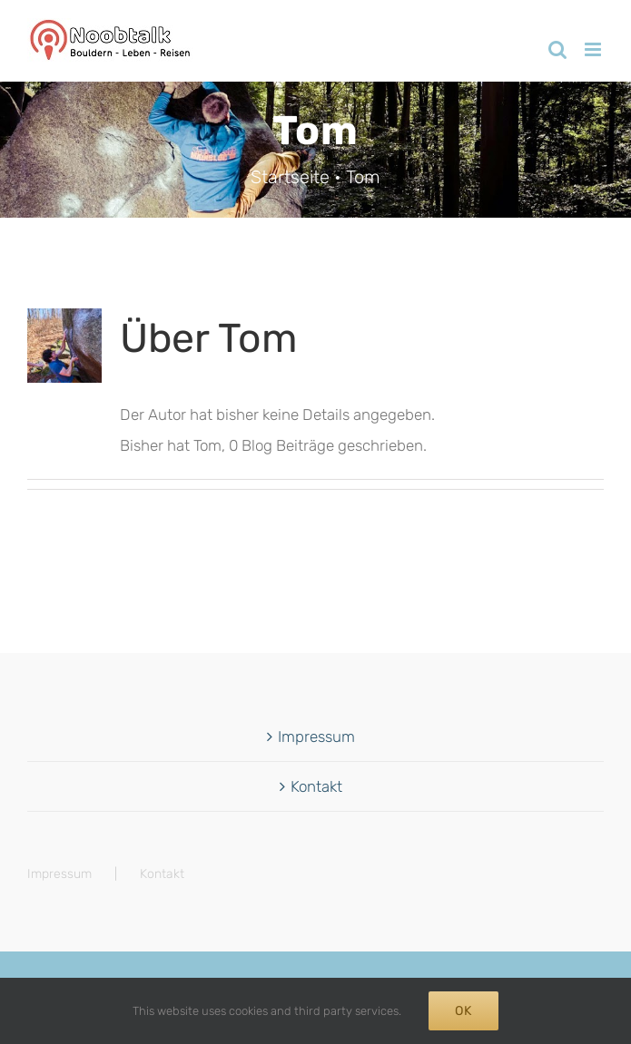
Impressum (316, 736)
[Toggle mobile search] (557, 49)
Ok (463, 1011)
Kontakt (316, 786)
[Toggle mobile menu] (594, 49)
